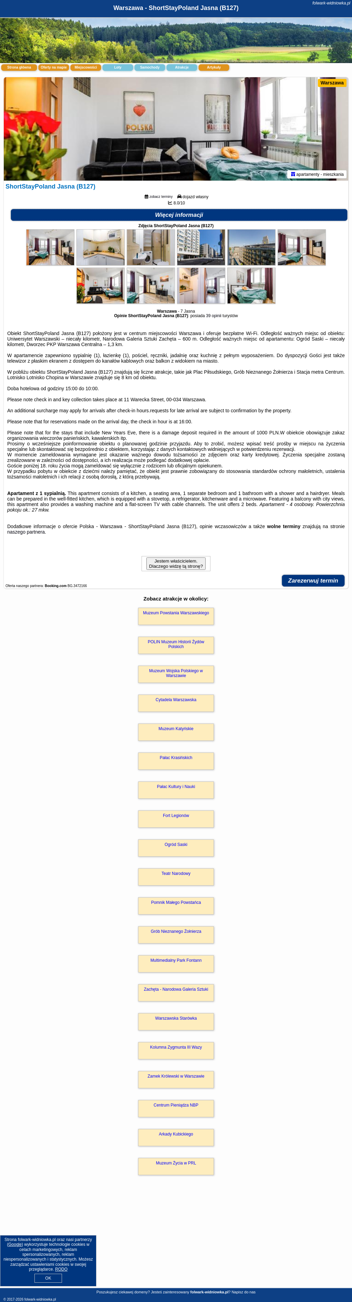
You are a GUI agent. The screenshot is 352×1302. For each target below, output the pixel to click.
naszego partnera (26, 532)
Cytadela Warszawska (176, 699)
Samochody (150, 67)
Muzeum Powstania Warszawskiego (176, 612)
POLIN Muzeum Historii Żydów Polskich (176, 644)
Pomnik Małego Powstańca (176, 902)
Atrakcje (181, 67)
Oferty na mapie (54, 67)
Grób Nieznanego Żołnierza (176, 931)
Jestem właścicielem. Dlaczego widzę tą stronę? (176, 563)
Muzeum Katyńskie (175, 728)
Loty (117, 67)
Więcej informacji (179, 215)
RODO (61, 1269)
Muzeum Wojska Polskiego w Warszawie (176, 673)
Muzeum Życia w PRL (176, 1163)
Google (15, 1244)
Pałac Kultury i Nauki (176, 786)
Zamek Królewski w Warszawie (176, 1076)
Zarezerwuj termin (313, 580)
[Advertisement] (176, 1239)
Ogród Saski (176, 844)
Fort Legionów (176, 815)
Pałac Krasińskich (176, 757)
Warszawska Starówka (176, 1018)
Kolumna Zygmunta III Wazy (176, 1047)
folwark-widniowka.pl (331, 3)
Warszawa (332, 82)
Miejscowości (86, 67)
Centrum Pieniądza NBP (176, 1105)
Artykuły (214, 67)
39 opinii (213, 315)
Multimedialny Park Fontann (176, 960)
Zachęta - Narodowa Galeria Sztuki (176, 989)
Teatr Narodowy (176, 873)
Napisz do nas (243, 1292)
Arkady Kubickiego (176, 1134)
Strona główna (19, 67)
